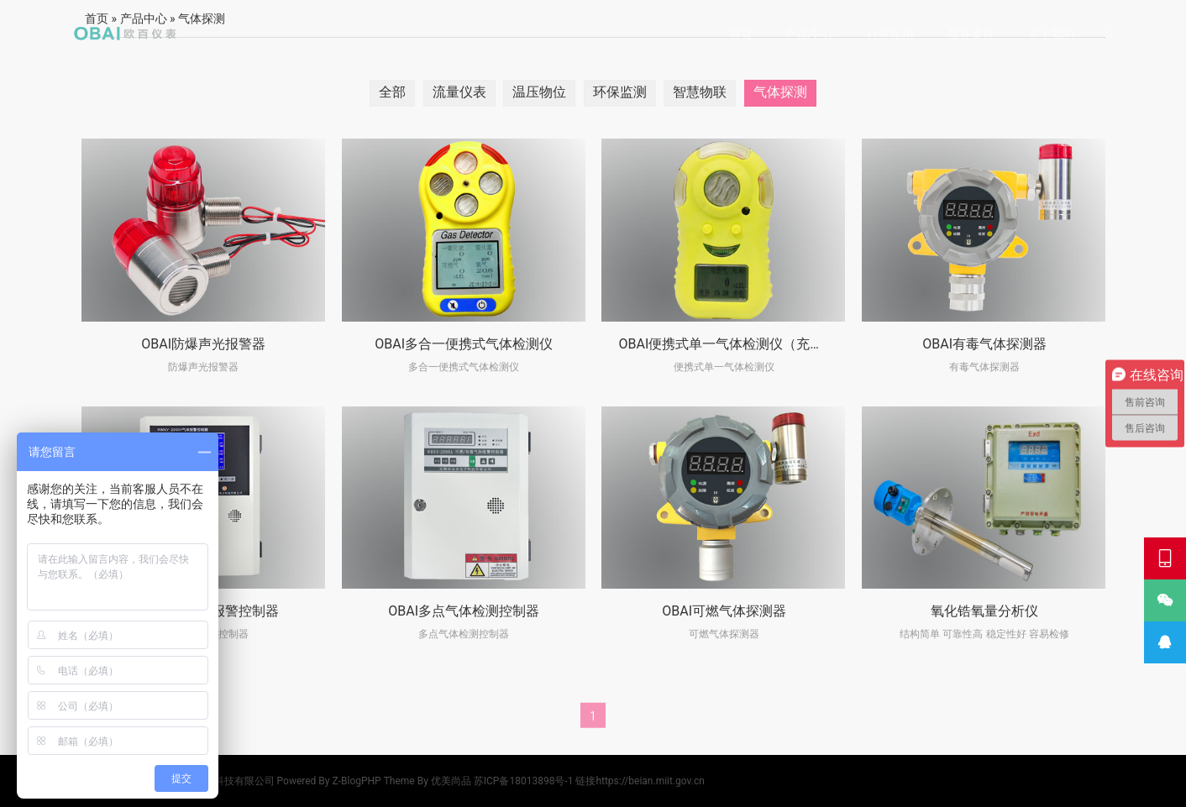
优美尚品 (451, 781)
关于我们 (1051, 33)
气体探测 (780, 92)
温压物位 (539, 92)
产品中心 (809, 33)
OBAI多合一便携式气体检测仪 (464, 344)
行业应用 (890, 33)
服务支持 (970, 33)
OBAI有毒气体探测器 (984, 344)
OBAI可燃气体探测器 (724, 611)
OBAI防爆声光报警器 (203, 344)
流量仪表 (459, 92)
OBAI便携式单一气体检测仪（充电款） (734, 344)
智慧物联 (700, 92)
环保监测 (620, 92)
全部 (392, 92)
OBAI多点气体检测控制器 (463, 611)
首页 (741, 33)
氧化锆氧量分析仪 (984, 611)
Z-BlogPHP (357, 781)
